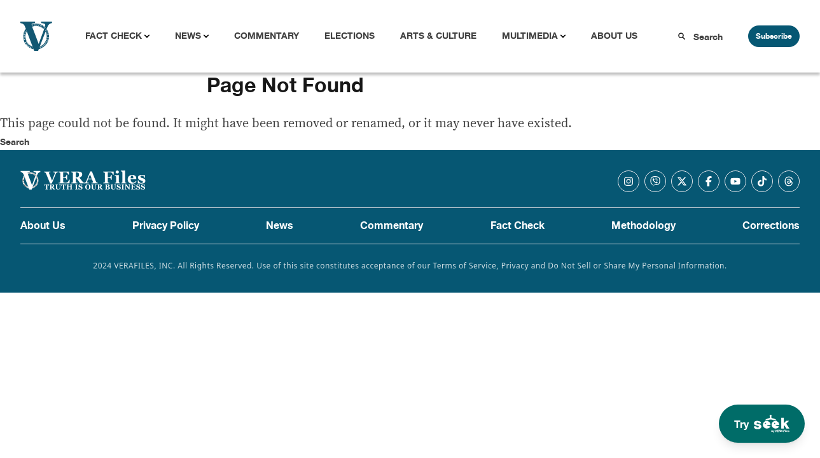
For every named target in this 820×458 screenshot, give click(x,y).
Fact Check (113, 36)
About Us (614, 36)
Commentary (266, 36)
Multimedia (530, 36)
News (188, 36)
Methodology (643, 226)
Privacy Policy (165, 226)
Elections (349, 36)
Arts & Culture (438, 36)
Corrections (771, 226)
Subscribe (774, 36)
